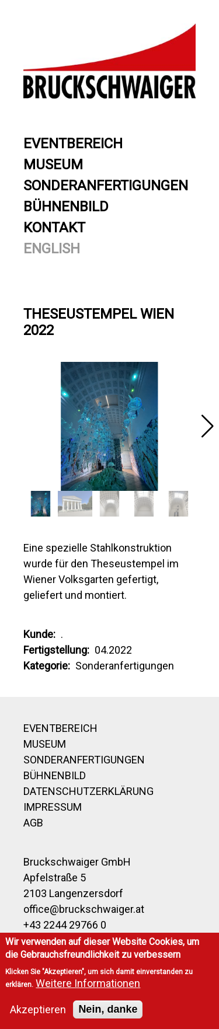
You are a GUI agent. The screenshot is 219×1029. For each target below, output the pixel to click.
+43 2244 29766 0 (64, 925)
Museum (53, 164)
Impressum (52, 807)
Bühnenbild (66, 206)
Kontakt (54, 227)
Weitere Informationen (88, 983)
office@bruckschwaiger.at (83, 909)
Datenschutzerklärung (88, 791)
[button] (207, 426)
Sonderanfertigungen (105, 185)
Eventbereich (73, 143)
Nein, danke (107, 1009)
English (51, 248)
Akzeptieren (38, 1009)
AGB (33, 823)
